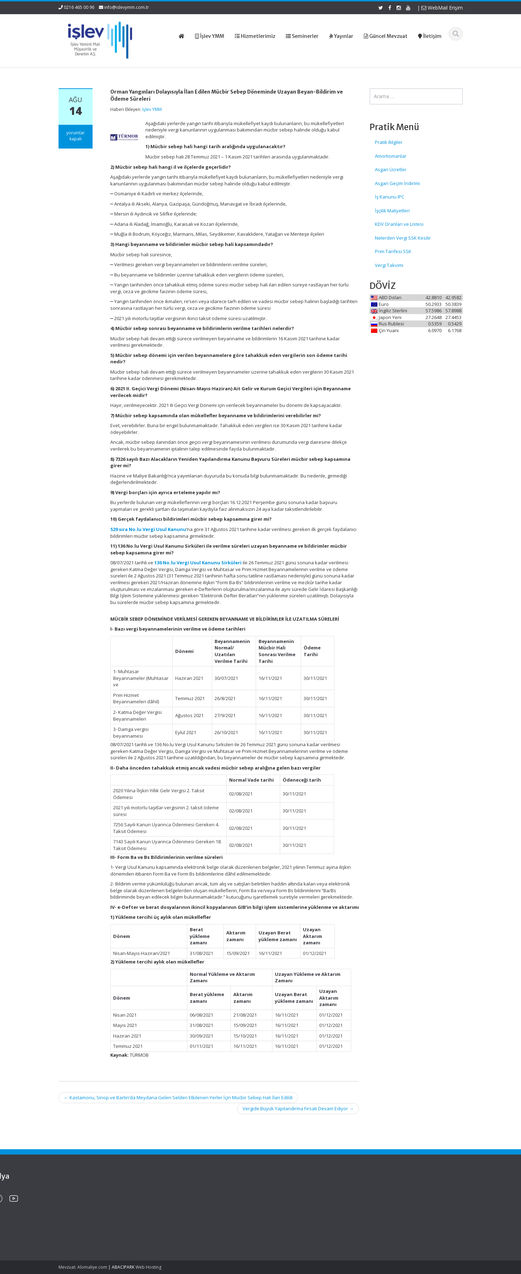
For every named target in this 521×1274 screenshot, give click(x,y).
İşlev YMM (152, 109)
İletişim (282, 1220)
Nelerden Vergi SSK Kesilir (403, 238)
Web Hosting (148, 1267)
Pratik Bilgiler (389, 142)
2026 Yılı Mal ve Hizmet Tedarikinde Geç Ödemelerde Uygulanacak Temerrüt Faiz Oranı (94, 1204)
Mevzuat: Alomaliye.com (83, 1267)
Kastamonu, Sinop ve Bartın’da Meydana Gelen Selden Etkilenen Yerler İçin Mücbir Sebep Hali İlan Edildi (178, 1097)
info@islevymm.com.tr (126, 7)
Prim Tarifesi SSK (393, 251)
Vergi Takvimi (389, 265)
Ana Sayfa (286, 1194)
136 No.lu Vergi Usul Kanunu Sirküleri (198, 562)
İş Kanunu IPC (389, 197)
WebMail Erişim (442, 7)
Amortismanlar (390, 156)
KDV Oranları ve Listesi (399, 224)
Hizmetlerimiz (289, 1207)
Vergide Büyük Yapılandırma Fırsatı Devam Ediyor (298, 1108)
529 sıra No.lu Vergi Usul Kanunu (148, 529)
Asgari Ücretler (390, 169)
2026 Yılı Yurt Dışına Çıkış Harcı (90, 1224)
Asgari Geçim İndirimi (397, 183)
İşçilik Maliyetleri (392, 210)
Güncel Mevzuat (292, 1214)
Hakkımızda (287, 1200)
